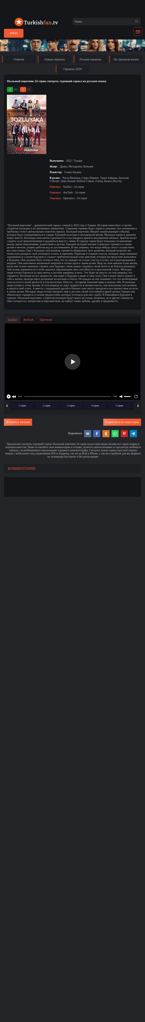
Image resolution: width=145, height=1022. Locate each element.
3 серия (71, 405)
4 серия (95, 405)
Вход (13, 33)
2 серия (46, 405)
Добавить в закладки (18, 422)
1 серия (22, 405)
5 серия (119, 405)
